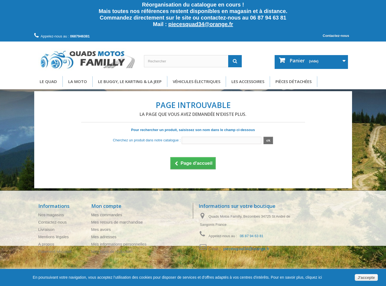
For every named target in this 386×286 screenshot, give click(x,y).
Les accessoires (247, 81)
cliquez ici (313, 277)
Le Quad (48, 81)
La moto (77, 81)
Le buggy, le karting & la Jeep (130, 81)
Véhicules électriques (196, 81)
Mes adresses (104, 236)
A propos (46, 244)
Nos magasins (51, 214)
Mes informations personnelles (118, 244)
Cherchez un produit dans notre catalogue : (147, 140)
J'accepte (366, 277)
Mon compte (106, 206)
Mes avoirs (101, 229)
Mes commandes (106, 214)
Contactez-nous (336, 36)
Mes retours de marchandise (117, 222)
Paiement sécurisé (55, 251)
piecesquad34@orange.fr (200, 24)
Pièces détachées (293, 81)
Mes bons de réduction (112, 251)
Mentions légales (53, 236)
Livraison (46, 229)
